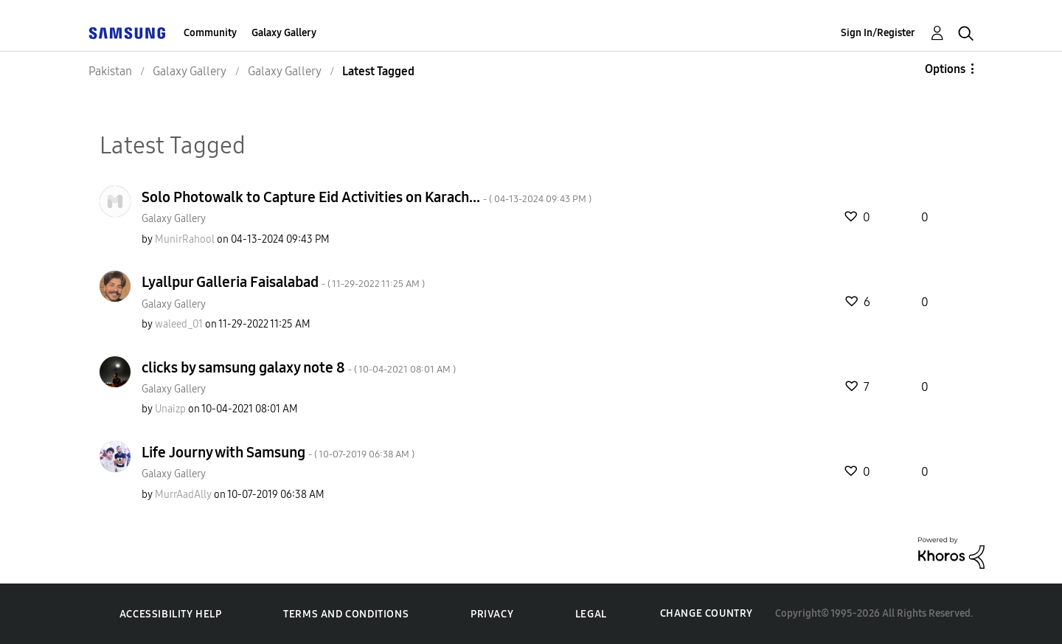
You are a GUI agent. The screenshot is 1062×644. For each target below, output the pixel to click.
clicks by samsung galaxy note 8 (299, 367)
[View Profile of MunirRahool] (185, 239)
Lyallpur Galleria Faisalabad (283, 282)
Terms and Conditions (346, 614)
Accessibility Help (170, 614)
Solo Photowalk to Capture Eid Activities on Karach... (366, 197)
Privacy (492, 614)
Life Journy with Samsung (278, 452)
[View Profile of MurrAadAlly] (183, 494)
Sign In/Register (878, 33)
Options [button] (945, 69)
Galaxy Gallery (283, 33)
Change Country (706, 613)
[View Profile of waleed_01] (179, 324)
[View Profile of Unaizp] (170, 409)
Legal (591, 614)
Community (210, 33)
